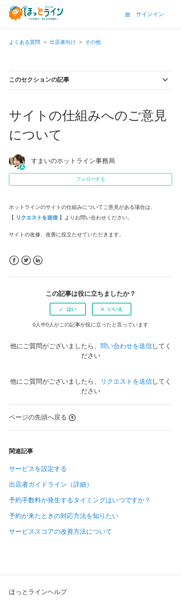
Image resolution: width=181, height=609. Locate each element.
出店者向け (63, 42)
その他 (93, 42)
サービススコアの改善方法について (60, 531)
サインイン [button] (150, 14)
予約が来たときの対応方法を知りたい (64, 515)
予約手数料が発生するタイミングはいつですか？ (80, 500)
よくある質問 (24, 42)
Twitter (26, 261)
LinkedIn (38, 261)
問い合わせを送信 (126, 346)
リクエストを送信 (126, 381)
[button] (127, 14)
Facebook (14, 261)
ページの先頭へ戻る (42, 417)
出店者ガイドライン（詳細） (51, 484)
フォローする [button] (90, 179)
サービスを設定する (38, 468)
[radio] (68, 309)
